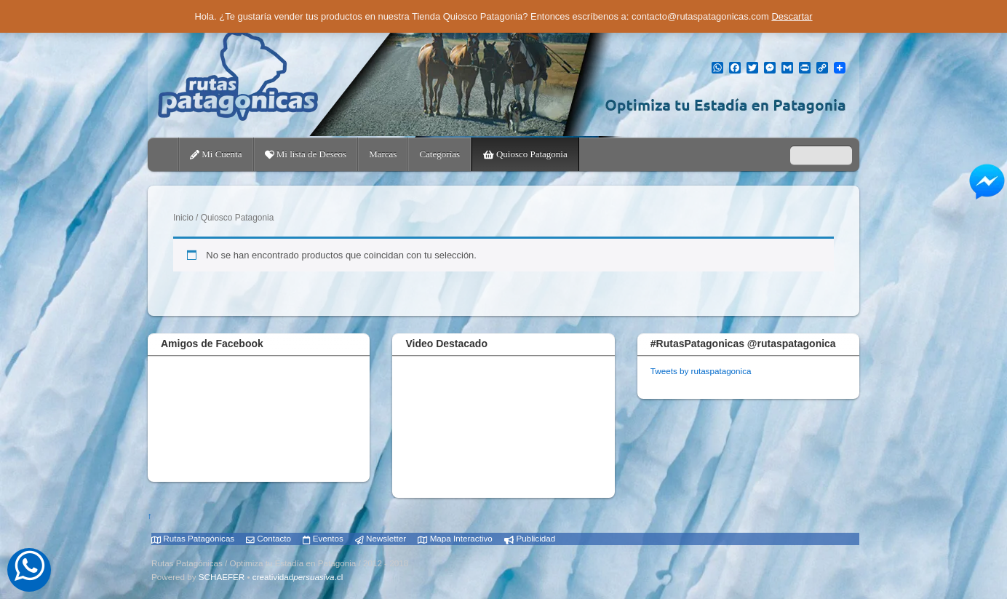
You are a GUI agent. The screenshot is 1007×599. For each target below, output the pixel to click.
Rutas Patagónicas (192, 538)
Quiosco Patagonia (525, 153)
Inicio (183, 218)
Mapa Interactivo (455, 538)
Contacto (268, 538)
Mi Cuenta (216, 153)
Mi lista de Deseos (306, 153)
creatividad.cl (297, 577)
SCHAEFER (221, 577)
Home (164, 154)
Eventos (323, 538)
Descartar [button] (791, 16)
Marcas (383, 153)
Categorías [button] (439, 153)
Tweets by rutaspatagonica (701, 371)
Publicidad (529, 538)
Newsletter (380, 538)
